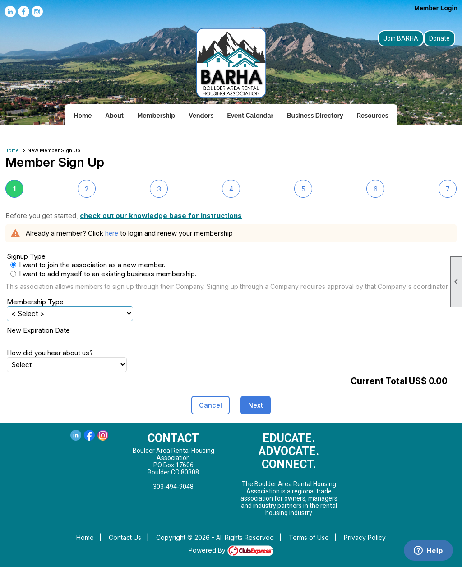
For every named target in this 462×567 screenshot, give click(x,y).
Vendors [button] (201, 115)
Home (83, 115)
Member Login (435, 8)
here (111, 233)
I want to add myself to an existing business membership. (82, 274)
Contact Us (125, 537)
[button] (210, 405)
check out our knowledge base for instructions (161, 215)
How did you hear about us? (50, 353)
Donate (439, 38)
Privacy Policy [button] (365, 537)
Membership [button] (156, 115)
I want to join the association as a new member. (92, 264)
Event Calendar (250, 115)
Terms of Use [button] (309, 537)
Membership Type (35, 301)
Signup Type (26, 256)
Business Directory (315, 115)
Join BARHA (400, 38)
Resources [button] (372, 115)
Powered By (231, 550)
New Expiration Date (38, 330)
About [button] (114, 115)
